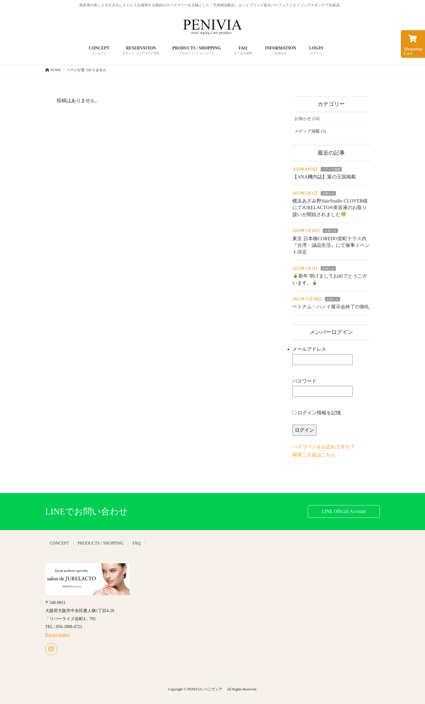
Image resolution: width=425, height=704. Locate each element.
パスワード (322, 388)
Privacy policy (57, 635)
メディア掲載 (331, 169)
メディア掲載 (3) (310, 131)
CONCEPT (59, 543)
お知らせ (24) (307, 118)
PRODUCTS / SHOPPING (101, 543)
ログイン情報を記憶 (316, 412)
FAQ (136, 543)
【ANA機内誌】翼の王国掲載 (324, 176)
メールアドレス (322, 356)
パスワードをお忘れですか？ (323, 446)
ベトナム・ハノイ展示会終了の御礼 (331, 306)
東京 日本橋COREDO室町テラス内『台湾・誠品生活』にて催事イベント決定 (331, 245)
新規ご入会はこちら (314, 454)
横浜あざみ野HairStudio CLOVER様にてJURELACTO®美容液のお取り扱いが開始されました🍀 (330, 207)
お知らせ (328, 193)
